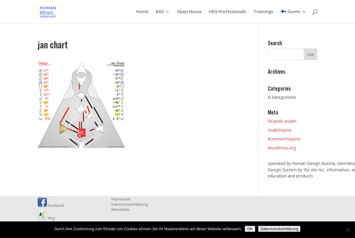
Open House (189, 12)
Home (142, 12)
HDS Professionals (227, 12)
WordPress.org (282, 148)
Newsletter (120, 209)
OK (250, 229)
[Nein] (348, 230)
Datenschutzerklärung (129, 204)
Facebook (51, 205)
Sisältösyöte (279, 130)
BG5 (160, 12)
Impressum (121, 199)
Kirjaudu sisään (282, 121)
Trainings (263, 12)
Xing (46, 218)
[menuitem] (293, 16)
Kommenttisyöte (284, 139)
